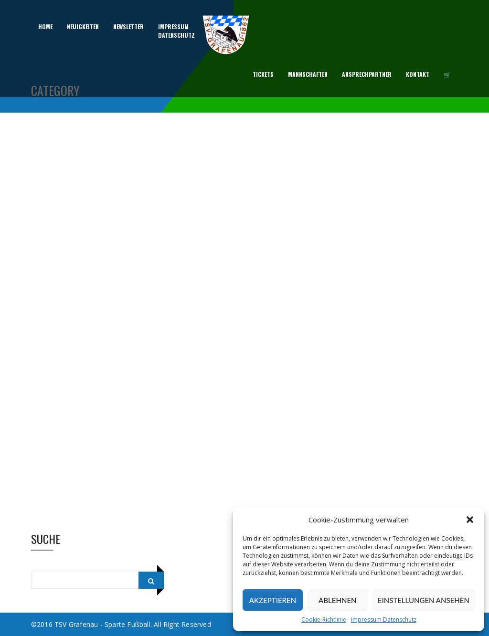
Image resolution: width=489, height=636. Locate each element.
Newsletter (128, 26)
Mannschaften (308, 74)
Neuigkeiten (83, 26)
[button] (470, 519)
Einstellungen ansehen (423, 600)
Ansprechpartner (367, 74)
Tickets (263, 74)
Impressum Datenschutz (383, 619)
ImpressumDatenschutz (176, 30)
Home (45, 26)
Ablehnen (337, 600)
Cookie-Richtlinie (323, 619)
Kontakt (417, 74)
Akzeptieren (272, 600)
